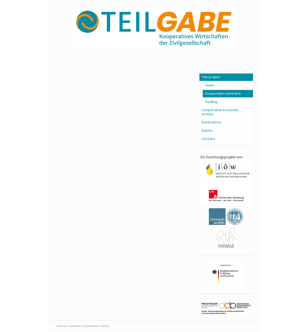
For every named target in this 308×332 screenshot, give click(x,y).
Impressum (61, 326)
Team (209, 85)
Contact (208, 138)
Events (206, 130)
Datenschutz (75, 326)
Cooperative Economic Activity (220, 112)
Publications (211, 122)
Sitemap (105, 326)
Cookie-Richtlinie (91, 326)
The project (210, 77)
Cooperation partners (223, 93)
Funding (211, 101)
